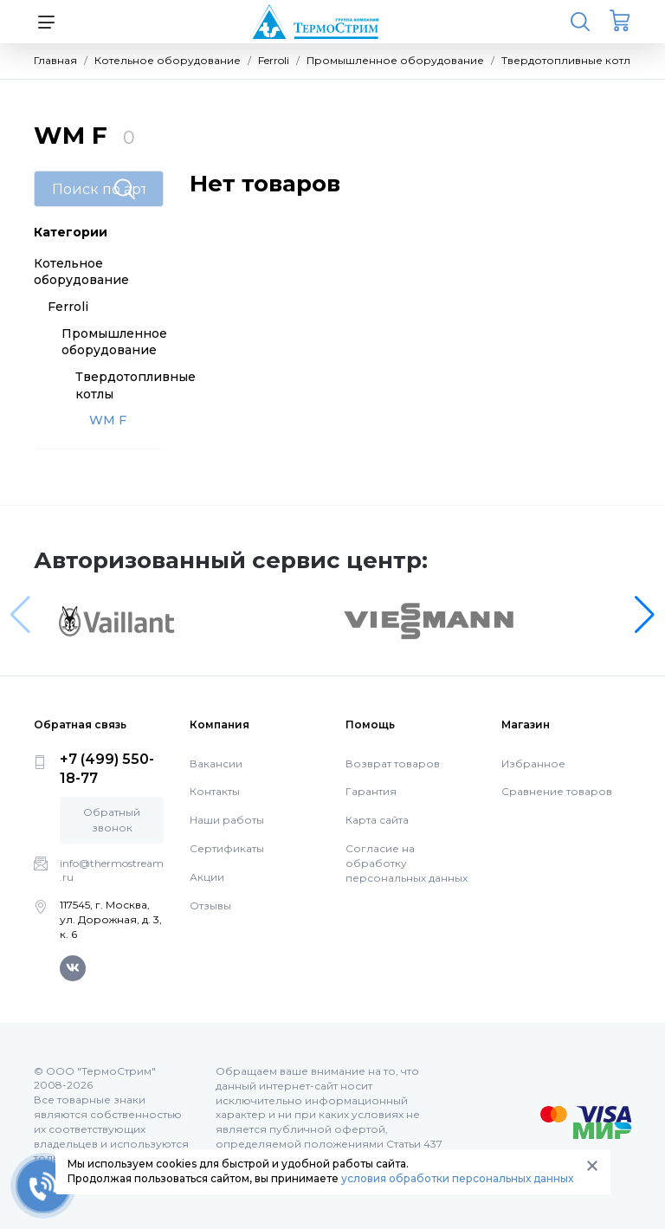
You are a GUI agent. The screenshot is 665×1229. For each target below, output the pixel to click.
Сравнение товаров (556, 791)
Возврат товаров (392, 763)
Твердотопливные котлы (135, 385)
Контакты (215, 791)
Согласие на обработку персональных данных (406, 863)
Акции (207, 876)
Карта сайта (377, 819)
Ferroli (68, 306)
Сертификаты (227, 848)
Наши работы (227, 819)
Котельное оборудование (81, 272)
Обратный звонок (111, 819)
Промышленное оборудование (114, 342)
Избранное (533, 763)
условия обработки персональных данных (457, 1178)
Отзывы (210, 905)
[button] (644, 615)
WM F (107, 420)
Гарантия (371, 791)
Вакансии (216, 763)
